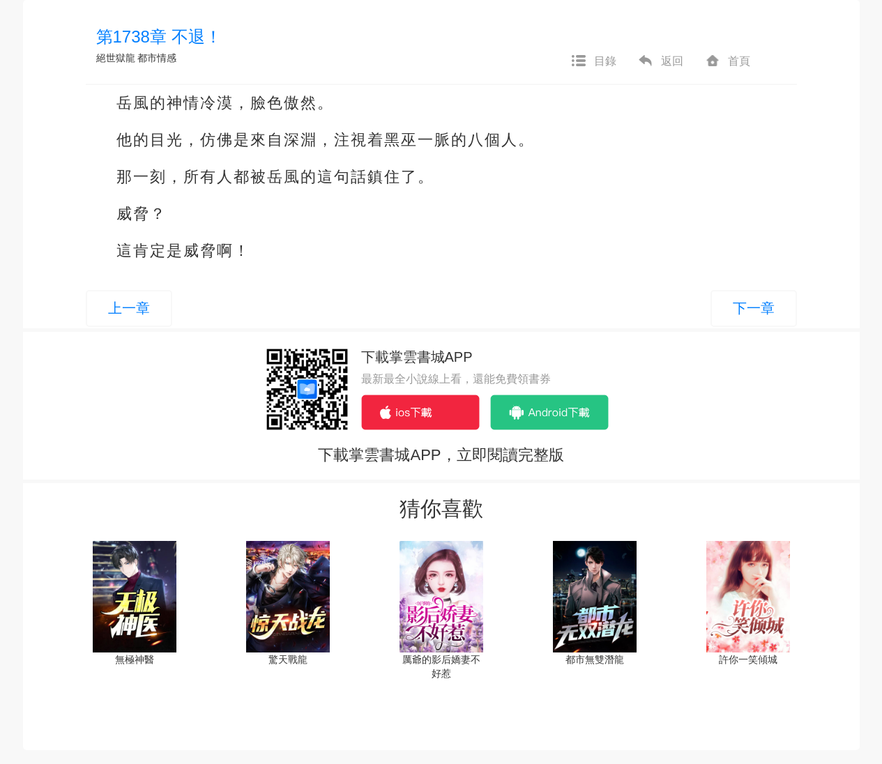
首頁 (727, 61)
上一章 (129, 308)
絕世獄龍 (115, 57)
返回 (660, 61)
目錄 (593, 61)
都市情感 (156, 57)
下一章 (754, 308)
